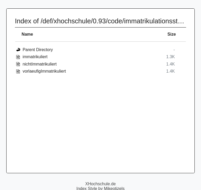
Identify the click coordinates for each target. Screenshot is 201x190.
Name (27, 34)
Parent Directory (38, 49)
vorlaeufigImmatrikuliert (44, 71)
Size (172, 34)
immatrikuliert (35, 57)
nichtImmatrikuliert (40, 64)
